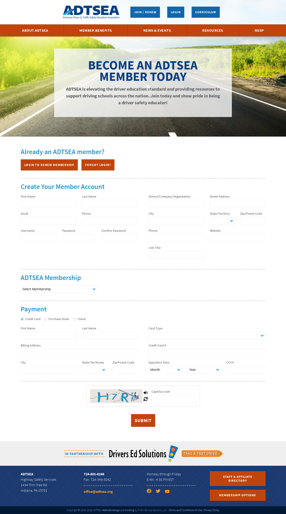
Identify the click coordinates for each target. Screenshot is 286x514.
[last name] (110, 204)
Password (68, 231)
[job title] (176, 255)
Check (82, 319)
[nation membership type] (59, 289)
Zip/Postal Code (251, 213)
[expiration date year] (204, 370)
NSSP (259, 30)
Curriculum (205, 12)
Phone (86, 213)
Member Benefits (95, 30)
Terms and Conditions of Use (185, 510)
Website (215, 231)
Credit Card (32, 319)
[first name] (48, 204)
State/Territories (93, 362)
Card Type (155, 328)
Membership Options (237, 495)
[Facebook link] (151, 491)
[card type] (207, 335)
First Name (28, 196)
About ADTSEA (35, 30)
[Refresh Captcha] (145, 399)
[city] (176, 221)
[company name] (176, 204)
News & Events (157, 30)
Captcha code (161, 391)
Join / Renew (145, 12)
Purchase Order (58, 319)
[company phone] (176, 238)
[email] (48, 221)
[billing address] (79, 352)
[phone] (110, 221)
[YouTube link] (169, 491)
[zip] (253, 221)
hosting (129, 510)
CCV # (230, 362)
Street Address (220, 196)
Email (24, 213)
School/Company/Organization (170, 196)
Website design (111, 510)
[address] (238, 204)
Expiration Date (159, 362)
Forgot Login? (98, 165)
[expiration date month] (165, 370)
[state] (222, 221)
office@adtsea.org (98, 491)
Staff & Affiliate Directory (237, 479)
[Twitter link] (160, 491)
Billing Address (31, 345)
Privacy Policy (212, 510)
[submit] (143, 420)
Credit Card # (157, 345)
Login (176, 12)
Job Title (155, 248)
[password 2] (119, 238)
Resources (212, 30)
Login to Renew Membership (49, 165)
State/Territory (220, 213)
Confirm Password (113, 231)
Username (28, 231)
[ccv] (245, 370)
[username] (39, 238)
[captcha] (174, 399)
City (151, 213)
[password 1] (79, 238)
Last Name (89, 196)
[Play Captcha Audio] (145, 393)
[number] (207, 352)
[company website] (238, 238)
